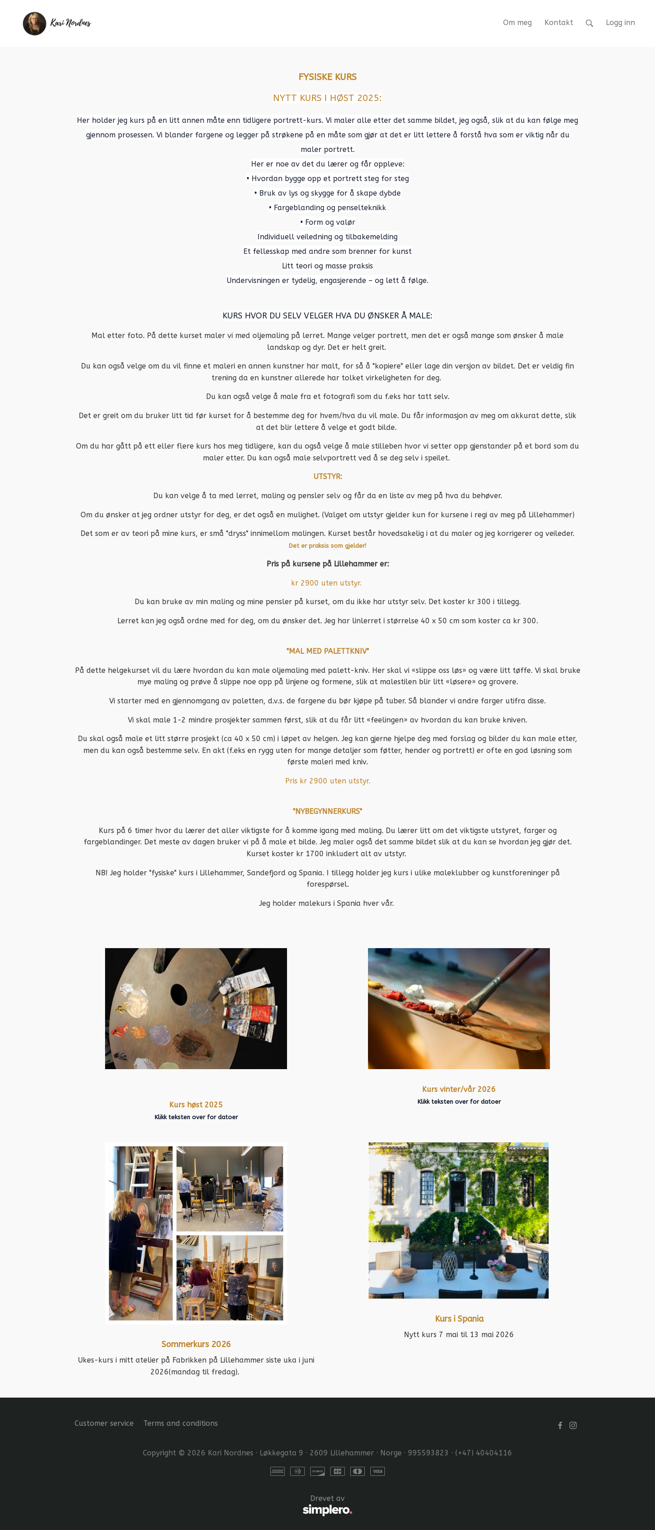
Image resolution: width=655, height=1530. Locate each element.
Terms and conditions (180, 1423)
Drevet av (214, 1506)
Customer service (104, 1423)
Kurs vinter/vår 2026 (459, 1089)
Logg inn (620, 22)
